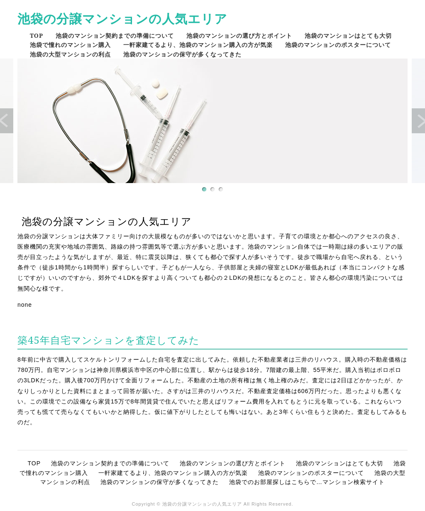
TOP (36, 35)
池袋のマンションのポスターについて (338, 45)
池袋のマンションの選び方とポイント (239, 35)
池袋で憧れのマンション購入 (70, 45)
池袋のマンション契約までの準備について (115, 35)
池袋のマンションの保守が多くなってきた (182, 54)
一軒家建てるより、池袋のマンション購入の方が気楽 (198, 45)
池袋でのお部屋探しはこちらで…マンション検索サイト (307, 482)
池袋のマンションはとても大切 (348, 35)
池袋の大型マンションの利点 (70, 54)
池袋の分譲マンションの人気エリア (122, 18)
